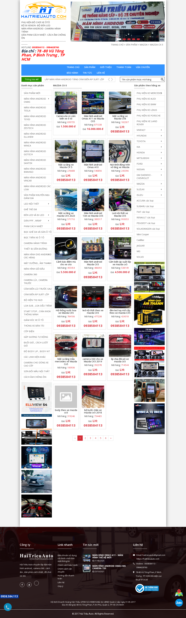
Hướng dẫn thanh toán (66, 577)
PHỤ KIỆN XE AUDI (146, 98)
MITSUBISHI (143, 158)
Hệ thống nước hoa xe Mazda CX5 (66, 311)
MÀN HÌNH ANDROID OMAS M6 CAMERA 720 (109, 567)
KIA (138, 146)
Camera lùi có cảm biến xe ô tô (66, 117)
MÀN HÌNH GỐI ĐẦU (34, 268)
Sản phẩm (89, 67)
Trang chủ (73, 67)
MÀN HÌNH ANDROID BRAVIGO (35, 170)
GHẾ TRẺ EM (30, 209)
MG (138, 251)
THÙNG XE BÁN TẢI (34, 325)
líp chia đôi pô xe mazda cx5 (120, 360)
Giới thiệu (106, 67)
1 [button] (119, 39)
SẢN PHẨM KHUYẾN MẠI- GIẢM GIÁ (37, 196)
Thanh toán (123, 67)
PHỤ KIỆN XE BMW (146, 104)
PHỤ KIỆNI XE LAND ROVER (147, 123)
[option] (118, 22)
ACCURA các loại (145, 200)
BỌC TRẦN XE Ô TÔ (34, 237)
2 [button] (124, 39)
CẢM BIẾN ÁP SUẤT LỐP (36, 294)
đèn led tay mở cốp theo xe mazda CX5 (120, 311)
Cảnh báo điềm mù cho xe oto (66, 263)
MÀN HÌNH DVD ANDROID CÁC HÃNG (37, 256)
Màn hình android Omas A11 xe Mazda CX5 (93, 118)
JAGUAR (141, 245)
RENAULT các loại (146, 217)
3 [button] (129, 39)
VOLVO (140, 256)
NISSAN (141, 169)
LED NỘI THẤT (31, 203)
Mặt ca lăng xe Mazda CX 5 (66, 166)
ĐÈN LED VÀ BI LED (34, 215)
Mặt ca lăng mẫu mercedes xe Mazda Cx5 (66, 361)
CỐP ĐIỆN (29, 331)
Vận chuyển (143, 67)
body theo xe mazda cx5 (66, 411)
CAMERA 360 (30, 274)
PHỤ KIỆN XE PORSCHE (148, 115)
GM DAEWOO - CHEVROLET (144, 176)
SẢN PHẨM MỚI (32, 93)
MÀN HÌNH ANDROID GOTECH (35, 153)
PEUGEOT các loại (146, 223)
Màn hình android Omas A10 (93, 166)
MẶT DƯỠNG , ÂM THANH (37, 263)
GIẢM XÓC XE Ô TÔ (34, 320)
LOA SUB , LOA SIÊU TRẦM (38, 305)
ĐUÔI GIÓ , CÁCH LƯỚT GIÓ (36, 344)
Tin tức (87, 72)
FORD (140, 163)
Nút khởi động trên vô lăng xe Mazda (120, 166)
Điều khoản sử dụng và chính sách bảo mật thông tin (67, 558)
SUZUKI (140, 189)
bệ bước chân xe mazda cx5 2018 (93, 411)
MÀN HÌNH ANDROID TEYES (35, 118)
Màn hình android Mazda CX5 (93, 263)
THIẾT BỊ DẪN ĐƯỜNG (35, 248)
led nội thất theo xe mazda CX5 (93, 311)
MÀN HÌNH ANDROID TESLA (35, 109)
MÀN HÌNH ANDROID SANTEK (35, 161)
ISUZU (140, 194)
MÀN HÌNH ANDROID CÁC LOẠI (37, 188)
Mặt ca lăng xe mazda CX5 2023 (66, 214)
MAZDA (141, 183)
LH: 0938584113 (120, 129)
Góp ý (60, 586)
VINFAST (141, 129)
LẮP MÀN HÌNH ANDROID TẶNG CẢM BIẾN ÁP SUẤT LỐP (74, 79)
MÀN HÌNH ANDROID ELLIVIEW (35, 135)
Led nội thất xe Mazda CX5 (120, 214)
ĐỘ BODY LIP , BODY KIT (37, 351)
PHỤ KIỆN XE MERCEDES (149, 93)
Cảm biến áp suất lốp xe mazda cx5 (120, 263)
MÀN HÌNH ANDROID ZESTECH (35, 126)
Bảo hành (72, 72)
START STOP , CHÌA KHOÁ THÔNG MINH (37, 313)
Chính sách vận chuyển (65, 570)
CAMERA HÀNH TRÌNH (35, 243)
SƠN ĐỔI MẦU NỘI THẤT (37, 371)
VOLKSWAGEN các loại (148, 228)
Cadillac (140, 240)
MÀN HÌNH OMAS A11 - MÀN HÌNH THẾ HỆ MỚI (107, 556)
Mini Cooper (143, 234)
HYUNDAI (141, 135)
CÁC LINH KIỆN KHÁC (35, 356)
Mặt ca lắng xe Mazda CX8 (120, 117)
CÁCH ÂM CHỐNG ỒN (35, 376)
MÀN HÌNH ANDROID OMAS (35, 100)
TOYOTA (141, 141)
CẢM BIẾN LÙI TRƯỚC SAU (38, 288)
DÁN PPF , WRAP (32, 220)
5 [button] (138, 39)
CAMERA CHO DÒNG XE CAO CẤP (36, 364)
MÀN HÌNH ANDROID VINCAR (35, 179)
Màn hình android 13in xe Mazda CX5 (93, 214)
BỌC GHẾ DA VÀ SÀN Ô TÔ (38, 231)
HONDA (141, 152)
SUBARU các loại (145, 206)
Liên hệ (101, 72)
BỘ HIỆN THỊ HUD (33, 300)
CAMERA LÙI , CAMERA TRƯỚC (36, 282)
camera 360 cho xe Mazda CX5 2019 (93, 360)
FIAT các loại (143, 211)
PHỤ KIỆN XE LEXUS (147, 109)
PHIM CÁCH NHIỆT (33, 226)
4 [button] (133, 39)
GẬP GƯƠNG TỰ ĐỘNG (36, 336)
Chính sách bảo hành (68, 565)
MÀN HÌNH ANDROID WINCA (35, 144)
